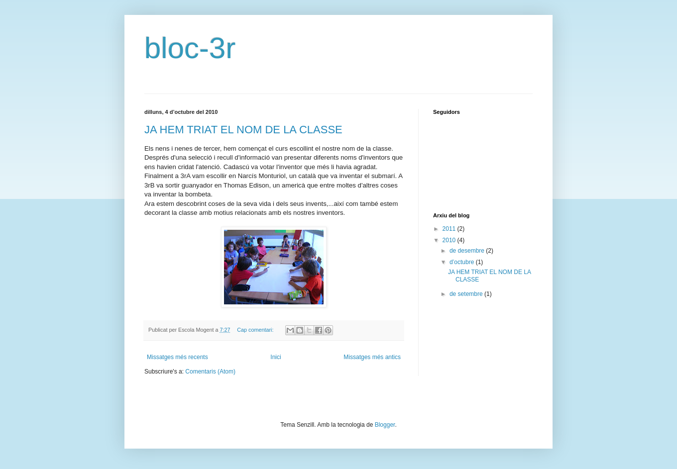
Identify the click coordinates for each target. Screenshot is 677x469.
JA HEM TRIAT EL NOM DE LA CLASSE (243, 129)
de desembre (468, 250)
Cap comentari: (256, 330)
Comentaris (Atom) (210, 371)
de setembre (467, 293)
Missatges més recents (177, 357)
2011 (450, 228)
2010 (450, 240)
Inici (275, 357)
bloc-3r (189, 48)
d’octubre (463, 262)
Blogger (385, 424)
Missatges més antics (372, 357)
